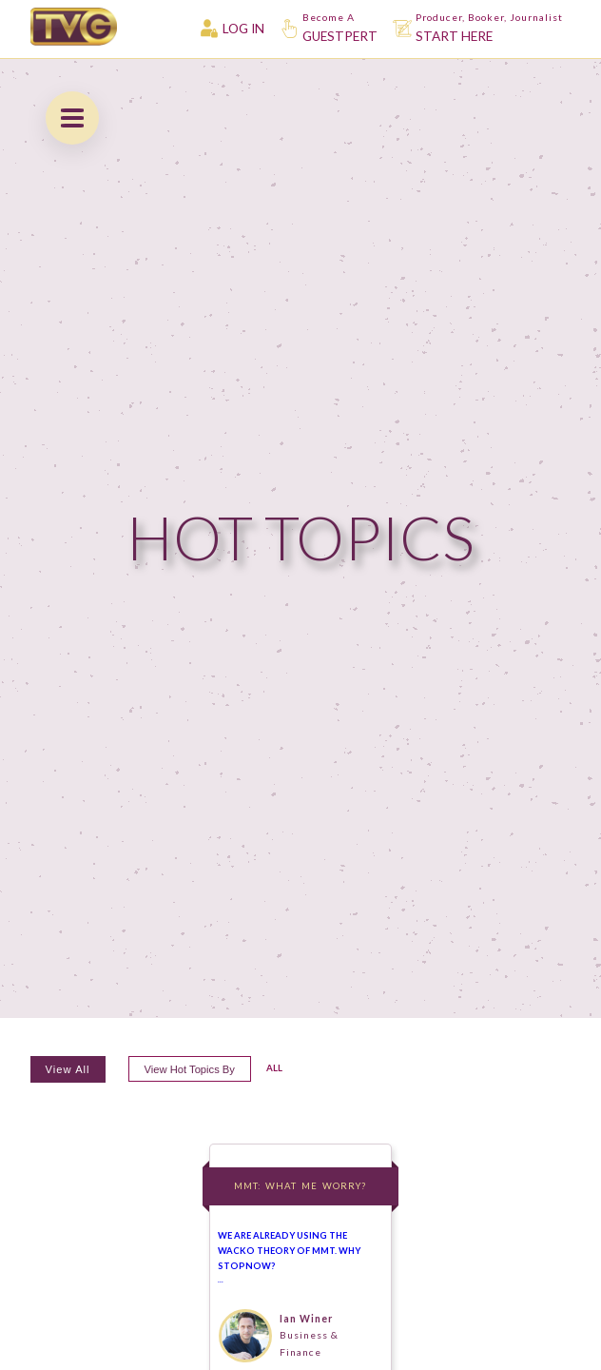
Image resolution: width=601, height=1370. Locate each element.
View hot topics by (190, 1069)
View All (68, 1069)
